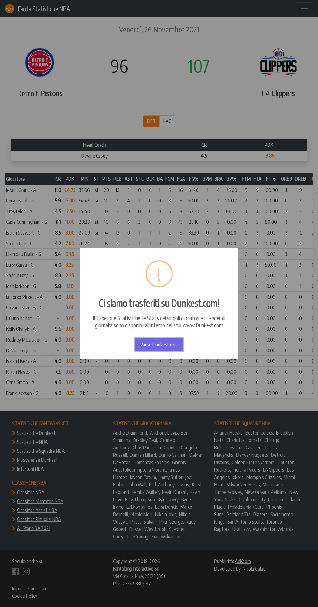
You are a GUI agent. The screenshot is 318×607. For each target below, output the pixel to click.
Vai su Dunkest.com (159, 345)
